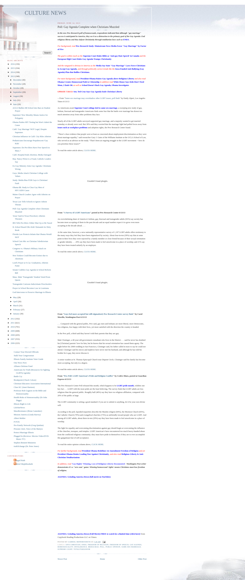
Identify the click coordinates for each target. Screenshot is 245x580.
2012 (13, 319)
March (16, 305)
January (16, 313)
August (16, 96)
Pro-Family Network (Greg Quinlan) (29, 425)
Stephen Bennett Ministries (25, 442)
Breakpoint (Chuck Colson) (25, 380)
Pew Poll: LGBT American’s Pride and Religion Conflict (88, 376)
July (15, 100)
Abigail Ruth (20, 460)
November (17, 84)
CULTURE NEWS (45, 13)
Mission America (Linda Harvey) (27, 414)
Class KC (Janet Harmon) (24, 387)
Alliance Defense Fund (23, 366)
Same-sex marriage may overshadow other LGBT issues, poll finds (92, 98)
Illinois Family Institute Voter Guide (28, 359)
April (15, 301)
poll (102, 547)
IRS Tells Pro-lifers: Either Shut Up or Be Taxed (32, 223)
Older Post (142, 559)
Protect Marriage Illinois (24, 432)
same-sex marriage (131, 547)
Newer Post (62, 559)
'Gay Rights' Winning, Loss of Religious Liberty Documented (98, 464)
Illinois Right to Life (22, 404)
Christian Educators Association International (32, 383)
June (15, 104)
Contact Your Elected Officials (26, 352)
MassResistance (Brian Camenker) (28, 411)
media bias (93, 547)
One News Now (20, 363)
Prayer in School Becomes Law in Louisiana (30, 288)
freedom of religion (98, 545)
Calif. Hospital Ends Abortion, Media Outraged (31, 155)
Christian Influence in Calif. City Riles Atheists (31, 136)
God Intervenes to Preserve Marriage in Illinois (31, 292)
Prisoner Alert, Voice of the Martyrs (28, 429)
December (17, 80)
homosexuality (65, 547)
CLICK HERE (90, 150)
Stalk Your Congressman (24, 355)
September (17, 92)
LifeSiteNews (19, 407)
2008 (13, 335)
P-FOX (17, 422)
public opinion (113, 547)
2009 (13, 331)
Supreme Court (65, 549)
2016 (13, 64)
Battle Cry (18, 376)
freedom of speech (119, 545)
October (16, 88)
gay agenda (136, 545)
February (17, 309)
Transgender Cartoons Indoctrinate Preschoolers (32, 284)
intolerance (80, 547)
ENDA (84, 545)
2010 (13, 327)
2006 (13, 343)
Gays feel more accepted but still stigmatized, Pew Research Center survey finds (98, 314)
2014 (13, 72)
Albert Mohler (19, 418)
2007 (13, 339)
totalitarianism (82, 549)
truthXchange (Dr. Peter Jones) (26, 446)
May (15, 297)
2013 (13, 76)
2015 (13, 68)
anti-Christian (73, 545)
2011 (13, 323)
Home (102, 559)
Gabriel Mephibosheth (24, 464)
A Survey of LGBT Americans (77, 212)
